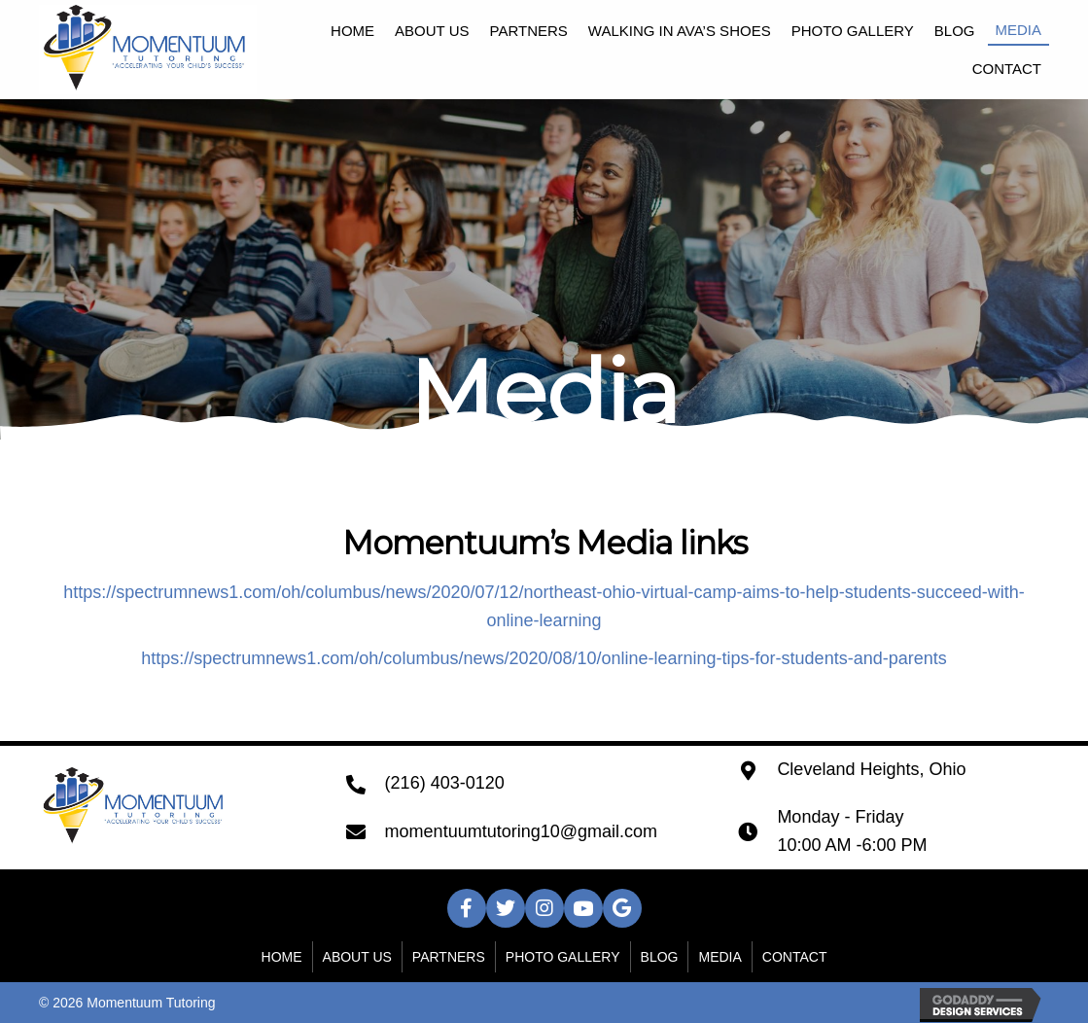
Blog (660, 957)
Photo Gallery (563, 957)
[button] (466, 908)
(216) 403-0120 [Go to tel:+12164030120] (445, 783)
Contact (794, 957)
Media (719, 957)
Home (282, 957)
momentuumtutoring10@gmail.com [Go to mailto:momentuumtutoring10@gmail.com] (521, 831)
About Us (357, 957)
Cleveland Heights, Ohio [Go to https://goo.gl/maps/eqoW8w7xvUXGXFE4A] (871, 769)
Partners (448, 957)
